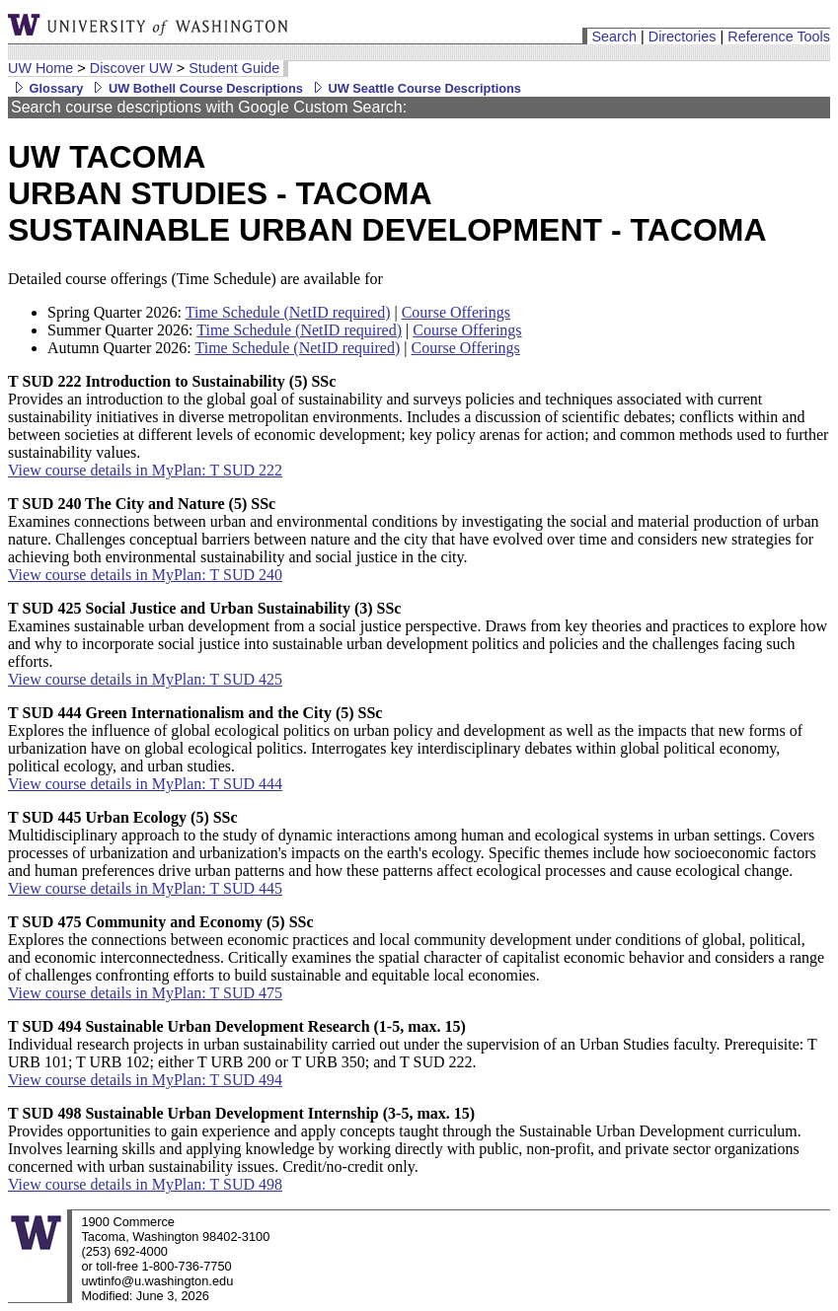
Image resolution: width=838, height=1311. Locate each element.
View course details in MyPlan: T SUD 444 (145, 783)
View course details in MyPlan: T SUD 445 (145, 888)
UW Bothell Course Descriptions (195, 88)
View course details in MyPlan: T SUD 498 (145, 1184)
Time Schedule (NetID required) (288, 312)
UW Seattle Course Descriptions (414, 88)
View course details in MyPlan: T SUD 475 (145, 992)
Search (614, 36)
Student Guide (234, 68)
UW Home (40, 68)
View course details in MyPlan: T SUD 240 (145, 574)
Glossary (45, 88)
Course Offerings (456, 312)
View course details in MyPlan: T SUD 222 (145, 470)
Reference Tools (778, 36)
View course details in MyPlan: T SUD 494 (145, 1079)
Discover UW (131, 68)
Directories (682, 36)
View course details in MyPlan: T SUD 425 (145, 679)
